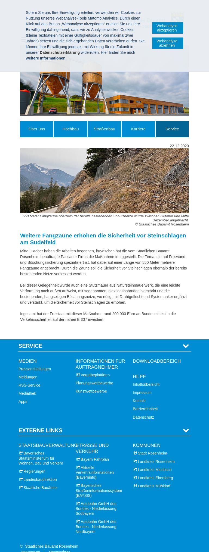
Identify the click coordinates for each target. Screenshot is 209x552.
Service (172, 129)
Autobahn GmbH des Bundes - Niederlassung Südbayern (96, 500)
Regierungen (34, 463)
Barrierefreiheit (145, 400)
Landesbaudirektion (40, 471)
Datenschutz (143, 408)
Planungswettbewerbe (94, 374)
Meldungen (28, 368)
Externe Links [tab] (40, 422)
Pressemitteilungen (35, 360)
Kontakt (139, 392)
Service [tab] (30, 337)
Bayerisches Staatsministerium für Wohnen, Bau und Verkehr (41, 450)
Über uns (37, 129)
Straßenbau (104, 129)
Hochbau (71, 129)
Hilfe (139, 368)
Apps (23, 393)
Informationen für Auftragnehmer (100, 355)
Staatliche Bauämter (41, 479)
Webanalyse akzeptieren (166, 28)
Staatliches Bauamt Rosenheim (51, 538)
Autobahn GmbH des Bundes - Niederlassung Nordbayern (96, 518)
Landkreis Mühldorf (154, 477)
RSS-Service (29, 377)
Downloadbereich (157, 352)
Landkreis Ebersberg (155, 469)
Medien (27, 352)
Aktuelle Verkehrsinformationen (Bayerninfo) (95, 464)
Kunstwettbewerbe (91, 383)
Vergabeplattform (95, 366)
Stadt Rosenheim (152, 445)
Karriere (138, 129)
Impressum (142, 384)
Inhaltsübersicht (146, 376)
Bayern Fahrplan (95, 450)
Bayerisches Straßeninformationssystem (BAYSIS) (99, 482)
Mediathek (27, 385)
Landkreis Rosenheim (156, 453)
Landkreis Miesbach (155, 461)
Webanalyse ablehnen (166, 43)
